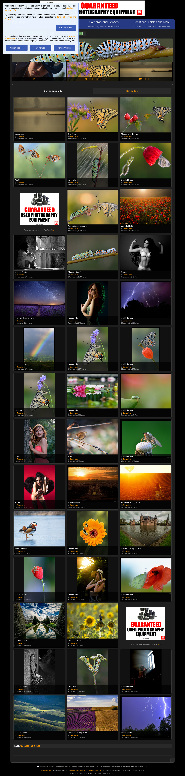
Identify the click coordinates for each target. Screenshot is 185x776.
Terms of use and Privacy (77, 770)
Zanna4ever (21, 137)
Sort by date (132, 91)
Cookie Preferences (94, 770)
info (53, 230)
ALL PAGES (24, 746)
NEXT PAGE (36, 746)
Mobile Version (46, 770)
